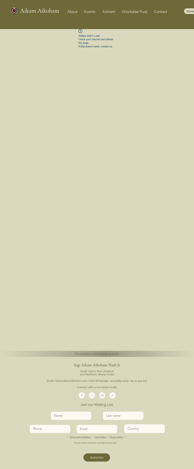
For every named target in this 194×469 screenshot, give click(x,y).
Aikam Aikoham (39, 10)
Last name (109, 409)
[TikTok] (113, 395)
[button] (72, 10)
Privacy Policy (117, 437)
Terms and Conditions (80, 437)
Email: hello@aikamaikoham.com (67, 380)
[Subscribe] (96, 457)
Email (80, 422)
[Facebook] (82, 395)
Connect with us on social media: (97, 387)
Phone (33, 422)
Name (54, 409)
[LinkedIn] (102, 395)
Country (129, 422)
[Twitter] (92, 395)
